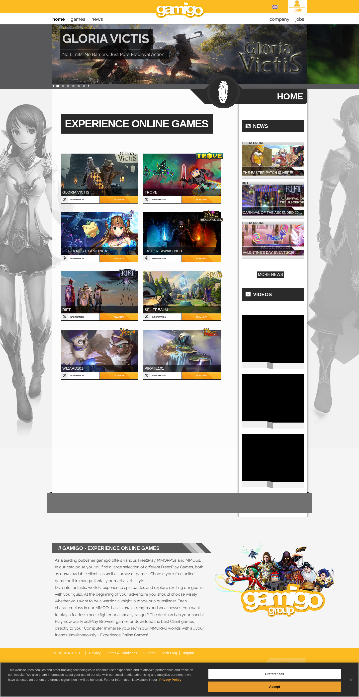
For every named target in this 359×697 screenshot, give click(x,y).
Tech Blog (169, 653)
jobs (299, 19)
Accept (274, 687)
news (97, 19)
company (279, 19)
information (77, 200)
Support (149, 653)
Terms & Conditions (122, 653)
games (78, 19)
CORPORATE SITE (67, 653)
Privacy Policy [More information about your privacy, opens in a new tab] (170, 680)
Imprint (188, 653)
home (58, 19)
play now (119, 200)
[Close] (351, 679)
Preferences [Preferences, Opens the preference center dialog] (274, 674)
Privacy (95, 653)
